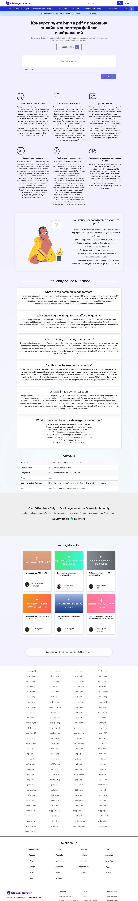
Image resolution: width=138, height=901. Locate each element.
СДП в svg (55, 795)
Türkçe (32, 867)
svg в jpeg (79, 800)
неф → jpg (78, 754)
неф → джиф (30, 754)
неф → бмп (55, 748)
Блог (127, 3)
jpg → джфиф (31, 743)
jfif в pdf (103, 723)
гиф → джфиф (103, 691)
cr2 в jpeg (30, 686)
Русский (59, 867)
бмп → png (55, 676)
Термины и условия (66, 896)
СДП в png (79, 790)
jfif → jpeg (103, 717)
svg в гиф (78, 795)
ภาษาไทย (59, 872)
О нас (85, 896)
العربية (108, 867)
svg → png (79, 805)
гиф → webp (54, 702)
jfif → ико (78, 717)
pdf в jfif (79, 764)
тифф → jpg (31, 816)
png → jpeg (103, 774)
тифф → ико (30, 811)
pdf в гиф (102, 759)
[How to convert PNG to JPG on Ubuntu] (69, 603)
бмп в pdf (78, 676)
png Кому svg (55, 780)
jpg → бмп (55, 743)
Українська (84, 867)
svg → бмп (103, 795)
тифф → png (54, 816)
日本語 (108, 872)
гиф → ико (79, 691)
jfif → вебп (79, 723)
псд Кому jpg (31, 790)
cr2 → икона (102, 681)
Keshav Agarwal (37, 583)
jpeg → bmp (103, 728)
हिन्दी (32, 872)
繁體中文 (59, 878)
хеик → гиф (103, 702)
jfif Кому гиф (54, 717)
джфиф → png (55, 723)
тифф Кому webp (103, 816)
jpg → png (30, 748)
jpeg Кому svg (79, 733)
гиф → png (103, 697)
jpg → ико (102, 738)
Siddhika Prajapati (69, 586)
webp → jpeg (103, 821)
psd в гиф (30, 785)
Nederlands (108, 855)
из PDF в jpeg (55, 764)
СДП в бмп (79, 785)
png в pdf (78, 780)
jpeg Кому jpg (55, 733)
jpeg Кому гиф (55, 728)
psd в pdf (102, 790)
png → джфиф (79, 774)
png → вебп (103, 780)
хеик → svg (79, 712)
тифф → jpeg (102, 811)
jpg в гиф (79, 738)
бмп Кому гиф (31, 671)
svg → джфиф (31, 800)
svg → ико (55, 800)
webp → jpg (55, 826)
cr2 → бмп (55, 681)
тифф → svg (30, 821)
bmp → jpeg (31, 676)
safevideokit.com (113, 896)
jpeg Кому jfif (31, 733)
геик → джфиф (30, 707)
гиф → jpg (55, 697)
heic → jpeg (79, 707)
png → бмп (79, 769)
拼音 (32, 878)
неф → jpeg (55, 754)
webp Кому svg (30, 831)
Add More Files (68, 47)
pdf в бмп (78, 759)
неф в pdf (102, 754)
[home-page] (18, 3)
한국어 (83, 872)
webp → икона (30, 826)
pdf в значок (31, 764)
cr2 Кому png (79, 686)
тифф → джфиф (79, 811)
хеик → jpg (31, 712)
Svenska (83, 861)
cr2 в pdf (55, 686)
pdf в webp (55, 769)
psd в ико (54, 785)
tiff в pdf (79, 816)
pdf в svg (102, 769)
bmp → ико (79, 671)
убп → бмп (55, 821)
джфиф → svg (31, 728)
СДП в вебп (30, 795)
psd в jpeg (55, 790)
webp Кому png (79, 826)
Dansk (59, 849)
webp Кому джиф (78, 821)
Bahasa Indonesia (32, 849)
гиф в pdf (78, 697)
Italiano (84, 855)
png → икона (54, 774)
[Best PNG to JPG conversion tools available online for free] (101, 603)
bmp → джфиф (54, 671)
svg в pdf (102, 800)
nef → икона (102, 748)
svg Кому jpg (31, 805)
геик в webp (102, 712)
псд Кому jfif (103, 785)
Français (59, 855)
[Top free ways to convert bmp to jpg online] (69, 560)
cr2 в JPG (102, 686)
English (109, 849)
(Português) (59, 861)
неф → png (55, 759)
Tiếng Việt (108, 861)
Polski (32, 861)
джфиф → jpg (31, 723)
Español (32, 855)
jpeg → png (31, 738)
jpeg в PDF (103, 733)
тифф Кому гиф (54, 811)
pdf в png (30, 769)
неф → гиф (79, 748)
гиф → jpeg (31, 697)
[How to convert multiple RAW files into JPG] (37, 603)
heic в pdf (102, 707)
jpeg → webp (54, 738)
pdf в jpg (103, 764)
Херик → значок (55, 707)
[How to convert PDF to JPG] (37, 560)
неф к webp (31, 759)
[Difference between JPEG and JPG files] (101, 560)
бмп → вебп (30, 681)
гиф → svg (31, 702)
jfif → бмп (30, 717)
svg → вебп (55, 805)
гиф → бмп (55, 691)
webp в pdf (103, 826)
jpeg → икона (79, 728)
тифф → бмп (102, 805)
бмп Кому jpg (103, 671)
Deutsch (84, 849)
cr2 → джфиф (79, 681)
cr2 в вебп (31, 691)
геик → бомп (78, 702)
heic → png (55, 712)
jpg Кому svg (79, 743)
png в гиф (30, 774)
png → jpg (30, 780)
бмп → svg (103, 676)
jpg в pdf (103, 743)
